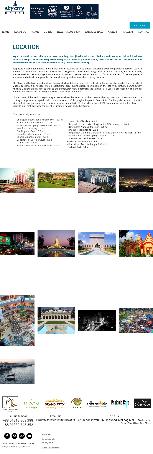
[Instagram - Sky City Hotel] (14, 436)
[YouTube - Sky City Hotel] (29, 436)
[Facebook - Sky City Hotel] (7, 436)
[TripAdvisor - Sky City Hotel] (22, 436)
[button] (20, 33)
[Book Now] (140, 25)
